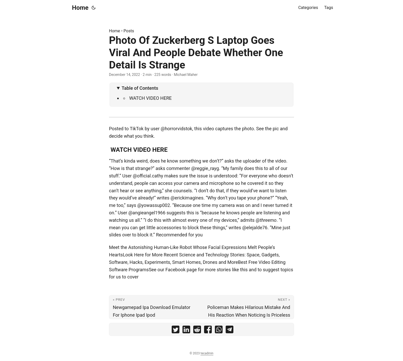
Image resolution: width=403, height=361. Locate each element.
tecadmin (206, 353)
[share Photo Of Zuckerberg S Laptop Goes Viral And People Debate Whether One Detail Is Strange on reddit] (197, 331)
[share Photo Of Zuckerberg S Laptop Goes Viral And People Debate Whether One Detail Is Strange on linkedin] (186, 331)
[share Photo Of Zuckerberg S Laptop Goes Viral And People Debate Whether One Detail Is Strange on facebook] (208, 331)
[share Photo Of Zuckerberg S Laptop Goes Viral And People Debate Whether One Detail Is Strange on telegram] (229, 331)
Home (80, 7)
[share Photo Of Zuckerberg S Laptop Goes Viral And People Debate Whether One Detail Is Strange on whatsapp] (219, 331)
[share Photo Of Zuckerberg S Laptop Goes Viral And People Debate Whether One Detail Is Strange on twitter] (175, 331)
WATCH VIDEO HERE (150, 98)
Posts (129, 30)
